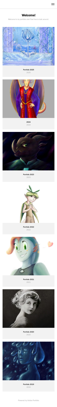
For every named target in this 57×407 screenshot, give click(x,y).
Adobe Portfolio (33, 400)
